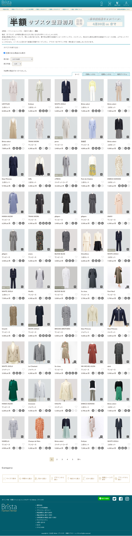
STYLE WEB (39, 527)
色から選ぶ (42, 479)
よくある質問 (29, 9)
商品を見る (5, 9)
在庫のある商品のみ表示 (14, 53)
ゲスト (112, 9)
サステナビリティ (41, 520)
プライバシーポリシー (43, 510)
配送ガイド (65, 9)
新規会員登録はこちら (123, 9)
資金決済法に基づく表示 (43, 515)
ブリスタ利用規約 (41, 508)
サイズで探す (11, 479)
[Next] (79, 460)
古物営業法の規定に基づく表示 (45, 518)
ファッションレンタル (15, 31)
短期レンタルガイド (54, 9)
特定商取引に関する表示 (43, 513)
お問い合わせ (40, 523)
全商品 (4, 31)
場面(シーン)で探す (107, 479)
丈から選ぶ (90, 479)
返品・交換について (76, 9)
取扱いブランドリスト (16, 9)
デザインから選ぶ (59, 479)
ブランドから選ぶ (123, 479)
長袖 (36, 31)
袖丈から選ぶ (28, 31)
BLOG (37, 525)
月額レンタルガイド (41, 9)
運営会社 (38, 505)
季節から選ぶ (27, 479)
